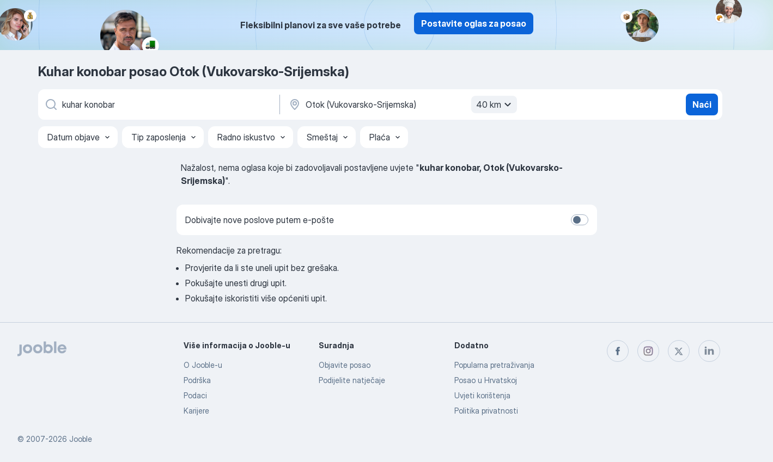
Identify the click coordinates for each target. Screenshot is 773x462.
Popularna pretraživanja (494, 364)
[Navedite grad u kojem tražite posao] (401, 104)
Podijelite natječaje (352, 380)
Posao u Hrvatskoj (485, 380)
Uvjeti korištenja (482, 395)
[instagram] (648, 351)
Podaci (195, 395)
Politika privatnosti (486, 410)
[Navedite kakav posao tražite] (158, 104)
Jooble (80, 438)
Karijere (196, 410)
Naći (701, 104)
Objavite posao (344, 364)
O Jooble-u (203, 364)
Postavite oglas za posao (473, 23)
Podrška (197, 380)
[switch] (579, 219)
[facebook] (618, 351)
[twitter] (679, 351)
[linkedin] (709, 351)
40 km (495, 104)
